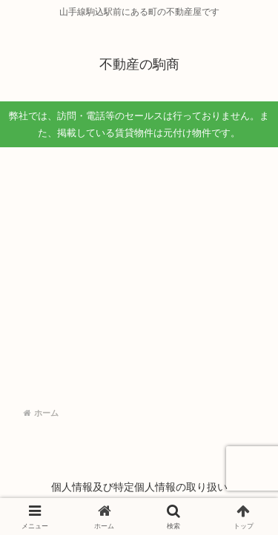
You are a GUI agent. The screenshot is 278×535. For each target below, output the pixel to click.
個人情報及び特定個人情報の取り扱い (139, 487)
